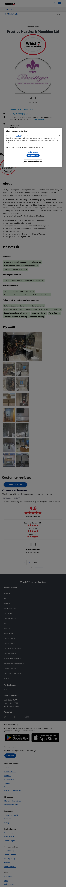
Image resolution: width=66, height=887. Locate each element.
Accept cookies (33, 156)
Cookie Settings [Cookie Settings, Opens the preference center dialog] (33, 152)
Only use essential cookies (33, 161)
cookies (18, 136)
